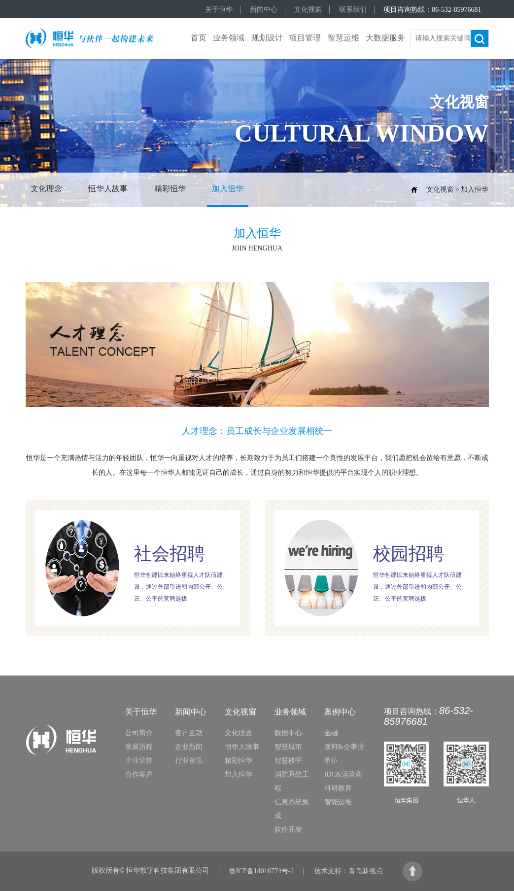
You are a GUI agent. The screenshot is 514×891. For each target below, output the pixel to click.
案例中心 (340, 712)
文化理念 (46, 188)
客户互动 (189, 733)
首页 (198, 38)
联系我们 (353, 9)
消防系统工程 (291, 781)
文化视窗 (308, 9)
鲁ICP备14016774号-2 (261, 871)
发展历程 (139, 746)
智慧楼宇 (288, 760)
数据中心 (288, 733)
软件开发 (288, 829)
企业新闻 (189, 746)
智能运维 (338, 802)
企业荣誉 (139, 760)
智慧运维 (343, 38)
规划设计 (267, 38)
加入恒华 (227, 188)
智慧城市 (288, 746)
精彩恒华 (170, 188)
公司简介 (139, 733)
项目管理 (305, 38)
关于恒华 (219, 9)
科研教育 (338, 788)
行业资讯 (189, 760)
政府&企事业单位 (344, 753)
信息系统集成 (291, 809)
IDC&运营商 (343, 774)
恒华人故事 (108, 188)
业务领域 (228, 38)
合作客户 (139, 774)
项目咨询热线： (432, 9)
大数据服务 (385, 38)
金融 (331, 733)
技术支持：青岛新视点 (348, 871)
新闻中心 (263, 9)
